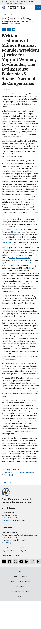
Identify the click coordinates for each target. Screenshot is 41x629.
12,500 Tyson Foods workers (20, 258)
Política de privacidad (20, 576)
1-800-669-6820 (7, 518)
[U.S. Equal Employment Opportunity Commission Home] (16, 7)
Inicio (4, 15)
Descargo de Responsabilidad (20, 581)
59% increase (15, 232)
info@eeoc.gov (7, 543)
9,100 (32, 227)
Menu (38, 7)
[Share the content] (13, 29)
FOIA (20, 571)
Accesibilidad (20, 586)
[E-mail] (8, 29)
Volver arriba (6, 482)
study (15, 141)
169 (15, 207)
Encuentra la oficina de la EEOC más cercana (17, 548)
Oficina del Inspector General (20, 591)
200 (23, 202)
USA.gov (20, 596)
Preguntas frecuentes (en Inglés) (14, 550)
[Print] (4, 29)
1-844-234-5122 (7, 520)
